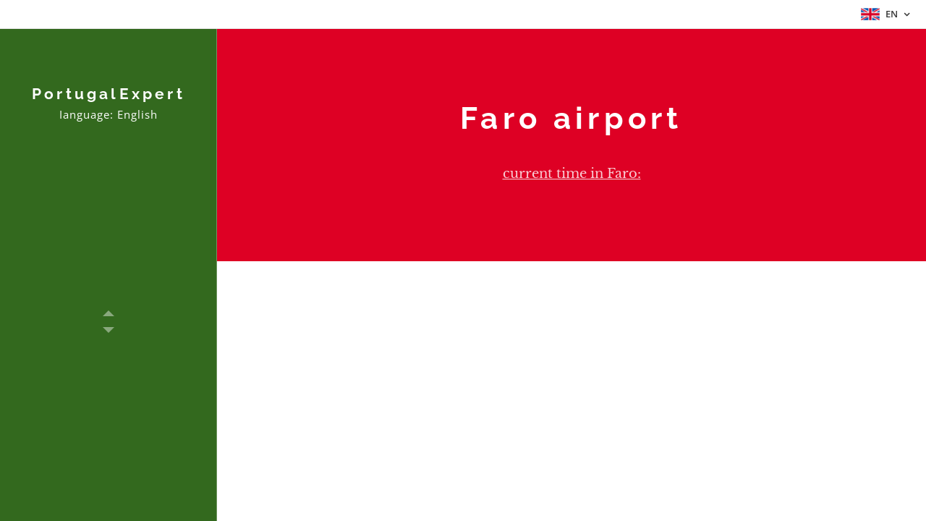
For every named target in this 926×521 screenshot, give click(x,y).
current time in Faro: (572, 174)
